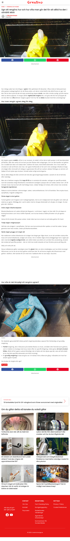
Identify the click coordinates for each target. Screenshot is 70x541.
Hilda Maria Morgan (12, 15)
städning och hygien (13, 6)
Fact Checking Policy (42, 504)
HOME (3, 6)
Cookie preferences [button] (60, 507)
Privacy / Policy (58, 504)
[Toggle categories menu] (2, 2)
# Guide (4, 365)
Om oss (25, 504)
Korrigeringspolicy (41, 507)
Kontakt (25, 507)
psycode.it (25, 510)
